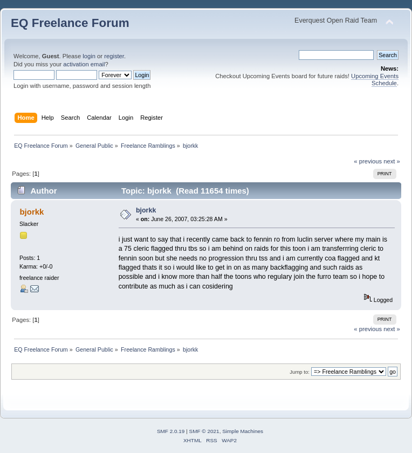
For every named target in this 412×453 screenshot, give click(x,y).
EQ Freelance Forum (70, 23)
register (114, 56)
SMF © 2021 (204, 431)
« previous (368, 161)
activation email (84, 64)
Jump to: (300, 372)
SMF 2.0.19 (171, 431)
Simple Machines (242, 431)
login (89, 56)
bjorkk (31, 211)
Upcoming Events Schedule (375, 79)
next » (391, 161)
